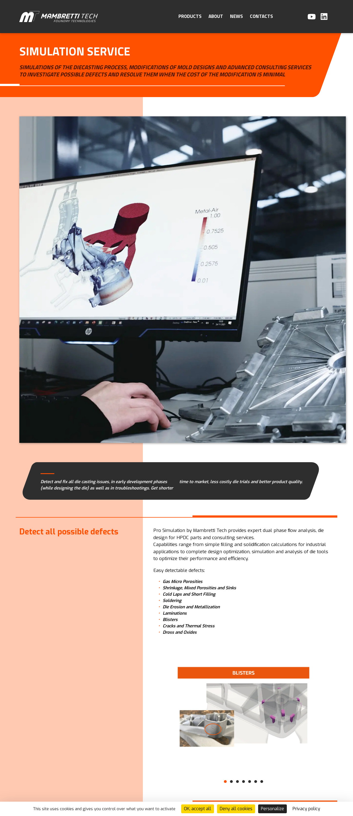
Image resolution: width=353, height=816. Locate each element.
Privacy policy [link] (306, 809)
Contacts (261, 16)
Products (190, 16)
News (236, 16)
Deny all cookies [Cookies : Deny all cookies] (236, 809)
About (215, 16)
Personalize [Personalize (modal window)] (272, 809)
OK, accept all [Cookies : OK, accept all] (197, 809)
